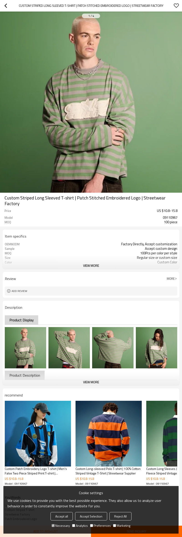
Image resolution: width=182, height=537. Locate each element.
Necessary (61, 525)
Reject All (120, 516)
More (171, 278)
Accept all (61, 516)
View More (91, 265)
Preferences (100, 525)
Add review (19, 291)
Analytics (80, 525)
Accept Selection (91, 516)
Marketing (121, 525)
